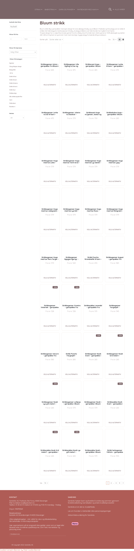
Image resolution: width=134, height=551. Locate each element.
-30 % (11, 73)
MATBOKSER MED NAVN (87, 9)
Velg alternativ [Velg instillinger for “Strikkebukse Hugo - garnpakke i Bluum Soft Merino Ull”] (115, 133)
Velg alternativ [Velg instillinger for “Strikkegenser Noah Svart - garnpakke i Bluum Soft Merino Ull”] (93, 374)
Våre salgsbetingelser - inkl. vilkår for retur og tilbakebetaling (32, 519)
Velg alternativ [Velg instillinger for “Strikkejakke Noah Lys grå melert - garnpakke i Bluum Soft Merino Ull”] (71, 471)
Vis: (109, 39)
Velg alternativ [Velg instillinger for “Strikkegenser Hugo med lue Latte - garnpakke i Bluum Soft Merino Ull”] (49, 181)
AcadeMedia (90, 507)
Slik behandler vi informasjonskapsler (23, 521)
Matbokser (12, 103)
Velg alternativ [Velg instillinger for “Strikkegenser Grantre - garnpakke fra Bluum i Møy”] (71, 326)
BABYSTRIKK (50, 9)
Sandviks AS (29, 545)
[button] (110, 9)
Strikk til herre (13, 86)
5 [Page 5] (119, 483)
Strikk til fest (12, 76)
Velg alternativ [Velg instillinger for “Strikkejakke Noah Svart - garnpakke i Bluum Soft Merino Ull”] (115, 423)
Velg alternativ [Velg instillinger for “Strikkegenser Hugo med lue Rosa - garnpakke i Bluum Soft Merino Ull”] (93, 229)
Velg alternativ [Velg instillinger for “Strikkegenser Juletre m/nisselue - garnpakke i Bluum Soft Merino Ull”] (71, 133)
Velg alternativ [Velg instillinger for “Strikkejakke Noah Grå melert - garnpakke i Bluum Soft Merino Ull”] (49, 471)
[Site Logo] (16, 9)
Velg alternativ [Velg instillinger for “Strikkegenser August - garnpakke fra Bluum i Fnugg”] (115, 278)
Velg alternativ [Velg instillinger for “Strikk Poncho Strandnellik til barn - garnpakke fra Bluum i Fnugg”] (93, 278)
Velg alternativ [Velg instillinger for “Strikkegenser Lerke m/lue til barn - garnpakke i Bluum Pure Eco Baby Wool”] (49, 133)
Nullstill (13, 26)
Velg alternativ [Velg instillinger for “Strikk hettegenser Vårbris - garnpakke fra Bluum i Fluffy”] (115, 471)
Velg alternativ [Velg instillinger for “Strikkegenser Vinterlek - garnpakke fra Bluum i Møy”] (49, 326)
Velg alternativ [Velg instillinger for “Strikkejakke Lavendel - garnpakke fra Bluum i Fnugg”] (93, 326)
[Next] (123, 483)
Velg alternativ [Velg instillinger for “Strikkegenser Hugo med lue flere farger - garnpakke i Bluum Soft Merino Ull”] (49, 278)
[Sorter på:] (56, 39)
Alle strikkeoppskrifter (15, 96)
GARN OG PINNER (66, 9)
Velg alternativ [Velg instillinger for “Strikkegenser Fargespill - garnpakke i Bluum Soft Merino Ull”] (115, 326)
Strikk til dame (13, 83)
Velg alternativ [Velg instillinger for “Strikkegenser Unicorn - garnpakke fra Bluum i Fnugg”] (49, 374)
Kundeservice (15, 534)
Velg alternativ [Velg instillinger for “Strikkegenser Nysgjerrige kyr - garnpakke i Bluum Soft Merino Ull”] (71, 278)
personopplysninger (103, 511)
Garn (10, 100)
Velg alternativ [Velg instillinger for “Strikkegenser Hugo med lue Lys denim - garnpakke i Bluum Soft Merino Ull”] (93, 181)
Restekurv (12, 106)
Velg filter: (14, 52)
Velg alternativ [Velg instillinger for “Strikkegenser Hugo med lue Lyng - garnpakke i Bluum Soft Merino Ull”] (115, 181)
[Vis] (114, 39)
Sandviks (71, 501)
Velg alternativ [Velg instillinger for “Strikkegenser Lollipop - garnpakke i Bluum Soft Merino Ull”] (71, 423)
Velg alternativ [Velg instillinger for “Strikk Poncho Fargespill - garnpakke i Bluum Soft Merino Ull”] (71, 374)
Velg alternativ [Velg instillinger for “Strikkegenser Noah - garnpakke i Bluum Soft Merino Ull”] (93, 423)
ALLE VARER (120, 9)
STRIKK (38, 9)
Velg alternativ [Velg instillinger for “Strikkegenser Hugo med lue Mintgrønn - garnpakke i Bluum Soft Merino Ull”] (115, 229)
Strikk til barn (13, 80)
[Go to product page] (49, 52)
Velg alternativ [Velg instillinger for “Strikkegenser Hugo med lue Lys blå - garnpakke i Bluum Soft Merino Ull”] (71, 229)
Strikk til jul (12, 90)
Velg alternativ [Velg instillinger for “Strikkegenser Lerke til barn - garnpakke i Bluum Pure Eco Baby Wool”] (115, 85)
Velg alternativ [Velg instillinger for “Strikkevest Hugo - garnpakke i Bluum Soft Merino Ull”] (93, 85)
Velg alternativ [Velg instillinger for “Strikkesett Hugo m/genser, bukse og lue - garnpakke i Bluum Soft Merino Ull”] (93, 133)
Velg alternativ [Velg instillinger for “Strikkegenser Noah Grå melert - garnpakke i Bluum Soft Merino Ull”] (115, 374)
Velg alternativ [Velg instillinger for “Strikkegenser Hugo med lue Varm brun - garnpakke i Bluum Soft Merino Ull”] (71, 181)
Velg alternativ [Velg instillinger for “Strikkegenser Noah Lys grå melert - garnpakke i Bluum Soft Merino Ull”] (49, 423)
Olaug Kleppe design (15, 66)
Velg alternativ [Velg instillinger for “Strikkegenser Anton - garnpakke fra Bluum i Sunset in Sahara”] (49, 85)
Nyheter (11, 63)
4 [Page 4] (116, 483)
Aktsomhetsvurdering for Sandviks (81, 515)
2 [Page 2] (111, 483)
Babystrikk (12, 70)
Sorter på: (44, 39)
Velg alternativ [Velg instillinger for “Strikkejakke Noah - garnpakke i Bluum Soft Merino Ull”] (93, 471)
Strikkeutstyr (13, 93)
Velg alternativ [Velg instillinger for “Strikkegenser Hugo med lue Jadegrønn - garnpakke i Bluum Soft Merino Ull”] (49, 229)
